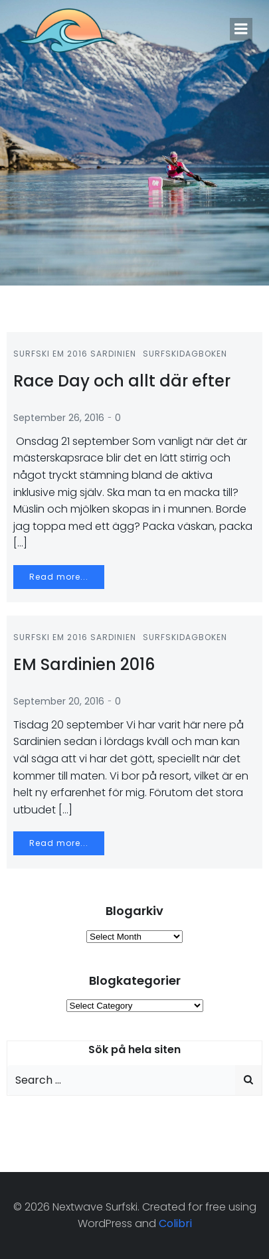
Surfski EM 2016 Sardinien (74, 353)
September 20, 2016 (58, 701)
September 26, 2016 (58, 417)
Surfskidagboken (185, 353)
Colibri (175, 1223)
